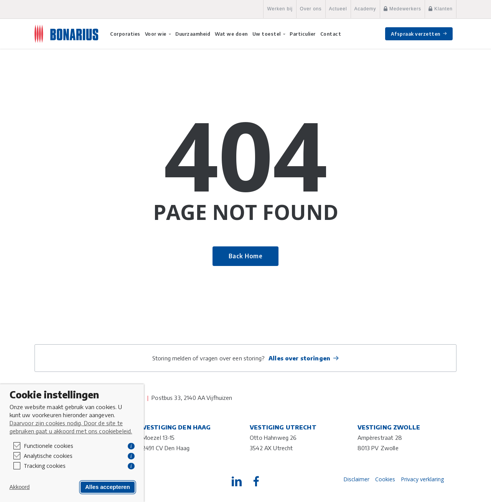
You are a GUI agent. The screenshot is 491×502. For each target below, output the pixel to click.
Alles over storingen (299, 358)
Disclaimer (356, 479)
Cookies (385, 479)
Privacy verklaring (422, 479)
